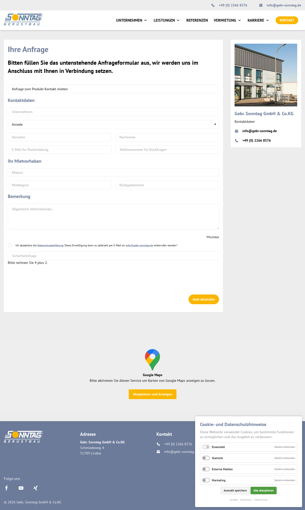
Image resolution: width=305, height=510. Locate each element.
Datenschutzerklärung (50, 245)
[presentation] (37, 277)
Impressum (246, 499)
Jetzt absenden (204, 299)
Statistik (217, 458)
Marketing (219, 480)
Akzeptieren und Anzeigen (152, 394)
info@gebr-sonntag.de (139, 245)
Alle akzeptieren (263, 490)
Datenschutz (260, 499)
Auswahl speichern (235, 490)
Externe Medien (222, 469)
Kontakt (234, 499)
